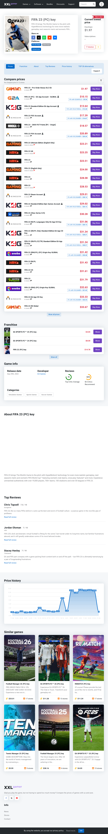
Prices (10, 66)
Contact (7, 819)
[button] (101, 4)
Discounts (61, 4)
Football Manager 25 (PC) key (52, 753)
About (36, 66)
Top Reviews (50, 66)
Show (97, 332)
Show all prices (54, 314)
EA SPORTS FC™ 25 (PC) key (86, 753)
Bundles (50, 4)
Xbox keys (46, 44)
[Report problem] (98, 47)
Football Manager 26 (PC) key (18, 684)
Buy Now (96, 89)
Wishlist (90, 47)
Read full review (10, 517)
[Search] (87, 4)
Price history (67, 66)
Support (71, 4)
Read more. (71, 831)
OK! (81, 831)
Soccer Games (46, 395)
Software (38, 4)
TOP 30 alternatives (86, 66)
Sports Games (31, 395)
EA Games (41, 374)
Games (26, 4)
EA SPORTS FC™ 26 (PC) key (52, 684)
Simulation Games (15, 395)
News (6, 812)
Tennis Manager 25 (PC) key (17, 753)
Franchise (23, 66)
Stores (6, 815)
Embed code (36, 49)
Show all (54, 357)
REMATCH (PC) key (82, 684)
